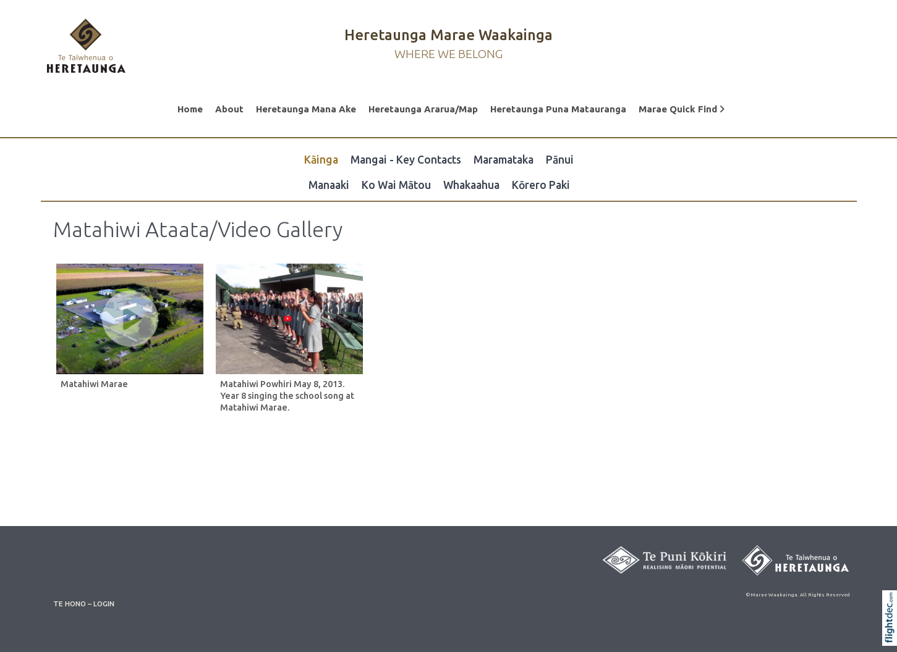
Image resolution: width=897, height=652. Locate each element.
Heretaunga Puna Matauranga (558, 109)
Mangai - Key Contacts (406, 159)
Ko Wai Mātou (396, 185)
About (229, 109)
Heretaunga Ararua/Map (423, 109)
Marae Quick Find (682, 109)
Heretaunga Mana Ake (306, 109)
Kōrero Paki (541, 185)
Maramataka (504, 159)
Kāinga (321, 159)
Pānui (560, 159)
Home (190, 109)
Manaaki (328, 185)
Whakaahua (471, 185)
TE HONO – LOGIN (83, 604)
